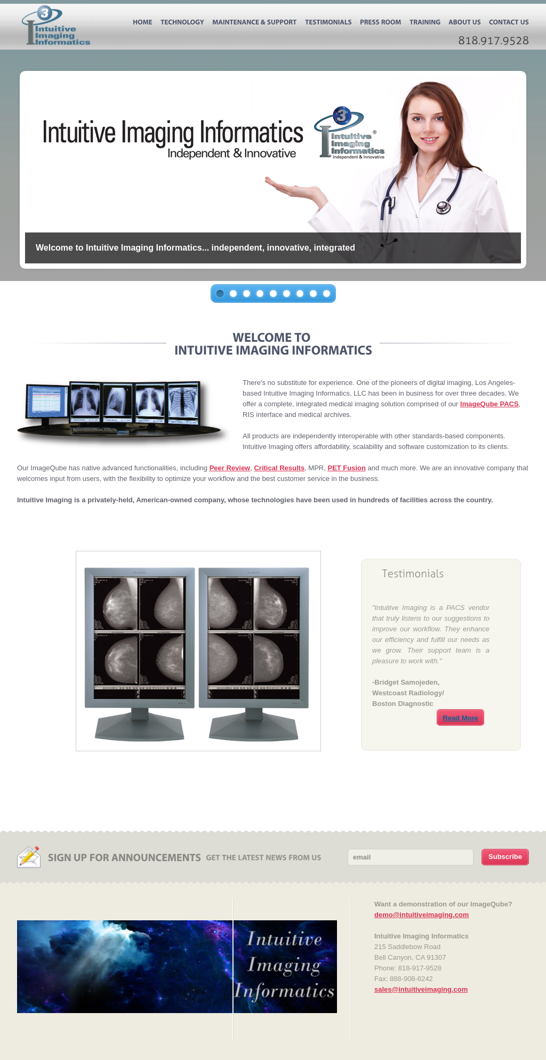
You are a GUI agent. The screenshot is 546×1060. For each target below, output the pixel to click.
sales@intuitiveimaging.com (421, 989)
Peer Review (230, 468)
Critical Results (279, 468)
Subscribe (505, 857)
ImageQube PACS (489, 404)
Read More (460, 718)
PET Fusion (346, 468)
